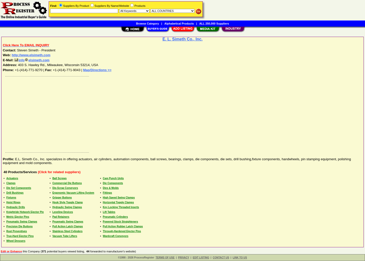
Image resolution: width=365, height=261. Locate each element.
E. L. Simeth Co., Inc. (182, 39)
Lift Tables (109, 212)
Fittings (107, 192)
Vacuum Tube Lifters (64, 236)
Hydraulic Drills (15, 207)
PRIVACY (183, 257)
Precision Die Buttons (19, 226)
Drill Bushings (15, 192)
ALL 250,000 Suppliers (214, 23)
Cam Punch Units (113, 178)
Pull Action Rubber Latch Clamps (123, 226)
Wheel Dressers (15, 240)
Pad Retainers (60, 216)
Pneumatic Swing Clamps (21, 221)
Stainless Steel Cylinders (67, 231)
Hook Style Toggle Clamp (67, 202)
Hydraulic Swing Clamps (67, 207)
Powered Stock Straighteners (120, 221)
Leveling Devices (62, 212)
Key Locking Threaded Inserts (121, 207)
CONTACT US (221, 257)
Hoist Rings (13, 202)
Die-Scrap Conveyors (65, 188)
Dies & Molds (111, 188)
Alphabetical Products (179, 23)
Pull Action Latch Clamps (67, 226)
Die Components (113, 183)
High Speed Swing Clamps (119, 197)
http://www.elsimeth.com (31, 55)
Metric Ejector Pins (17, 216)
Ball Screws (59, 178)
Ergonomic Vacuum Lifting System (73, 192)
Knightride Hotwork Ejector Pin (25, 212)
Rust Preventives (16, 231)
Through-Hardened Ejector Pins (122, 231)
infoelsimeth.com (31, 60)
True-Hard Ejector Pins (20, 236)
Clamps (10, 183)
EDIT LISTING (201, 257)
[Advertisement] (155, 113)
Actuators (12, 178)
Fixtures (11, 197)
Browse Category (147, 23)
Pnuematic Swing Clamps (67, 221)
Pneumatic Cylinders (115, 216)
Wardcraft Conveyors (116, 236)
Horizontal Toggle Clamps (118, 202)
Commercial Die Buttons (67, 183)
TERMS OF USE (165, 257)
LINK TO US (240, 257)
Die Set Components (18, 188)
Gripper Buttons (62, 197)
